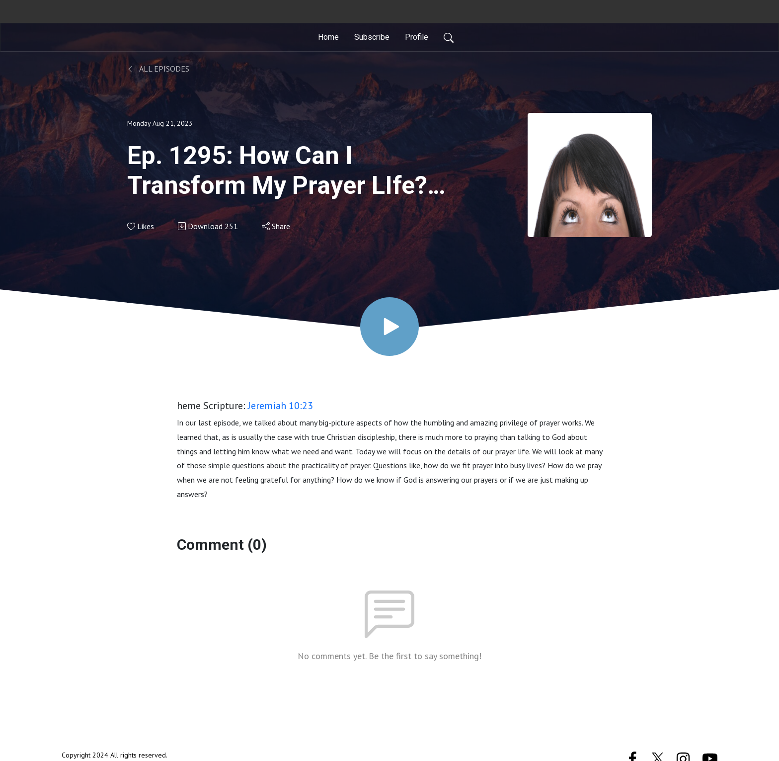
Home (328, 37)
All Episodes (158, 69)
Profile (416, 37)
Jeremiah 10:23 (280, 405)
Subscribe (372, 37)
